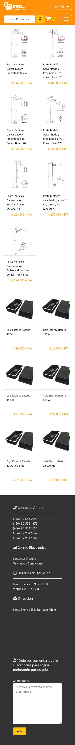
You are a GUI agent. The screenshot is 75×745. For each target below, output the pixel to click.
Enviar (20, 731)
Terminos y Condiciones (28, 563)
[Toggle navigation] (62, 7)
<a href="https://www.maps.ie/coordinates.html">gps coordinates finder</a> (37, 637)
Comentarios (21, 681)
